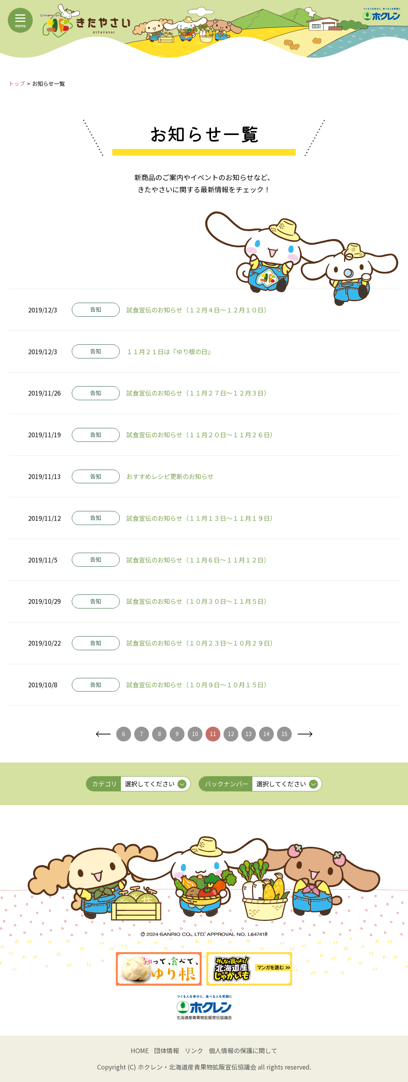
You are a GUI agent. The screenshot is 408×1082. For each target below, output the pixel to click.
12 (231, 734)
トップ (17, 83)
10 (195, 734)
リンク (193, 1050)
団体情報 (166, 1050)
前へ (103, 734)
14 (266, 734)
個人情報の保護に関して (243, 1050)
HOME (140, 1050)
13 (248, 734)
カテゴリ (104, 783)
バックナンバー (226, 783)
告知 (95, 309)
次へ (304, 734)
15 (284, 734)
